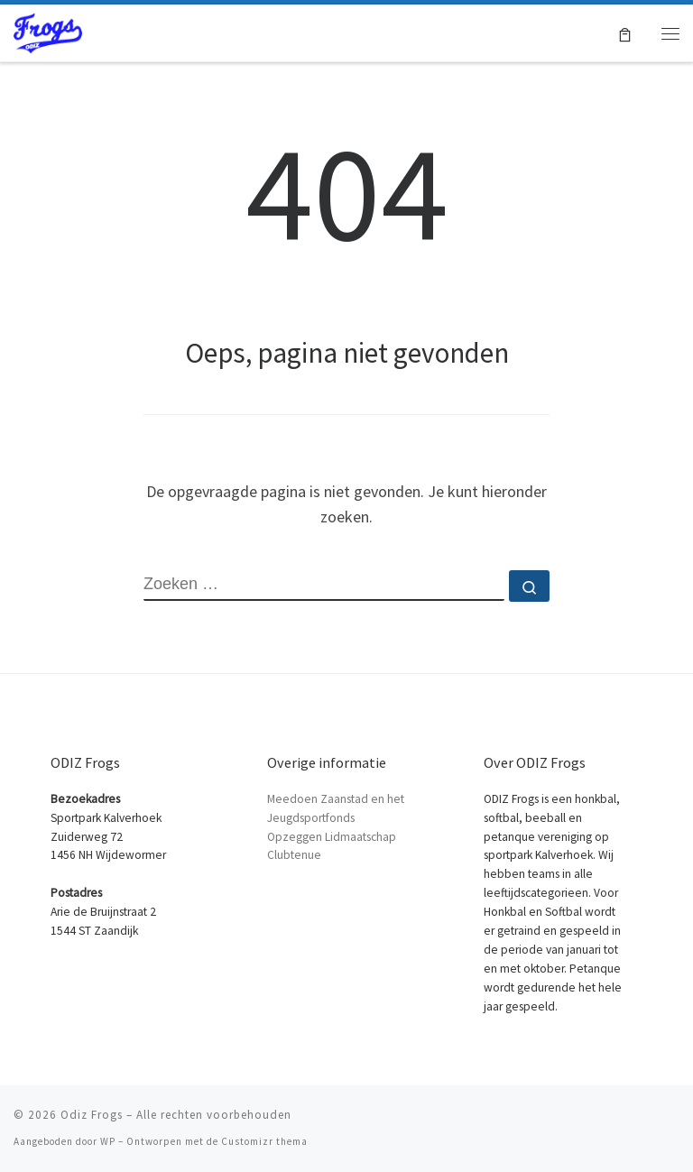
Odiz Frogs (91, 1114)
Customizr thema (264, 1141)
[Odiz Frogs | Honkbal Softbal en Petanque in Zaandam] (48, 30)
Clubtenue (294, 855)
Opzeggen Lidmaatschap (331, 836)
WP (108, 1141)
